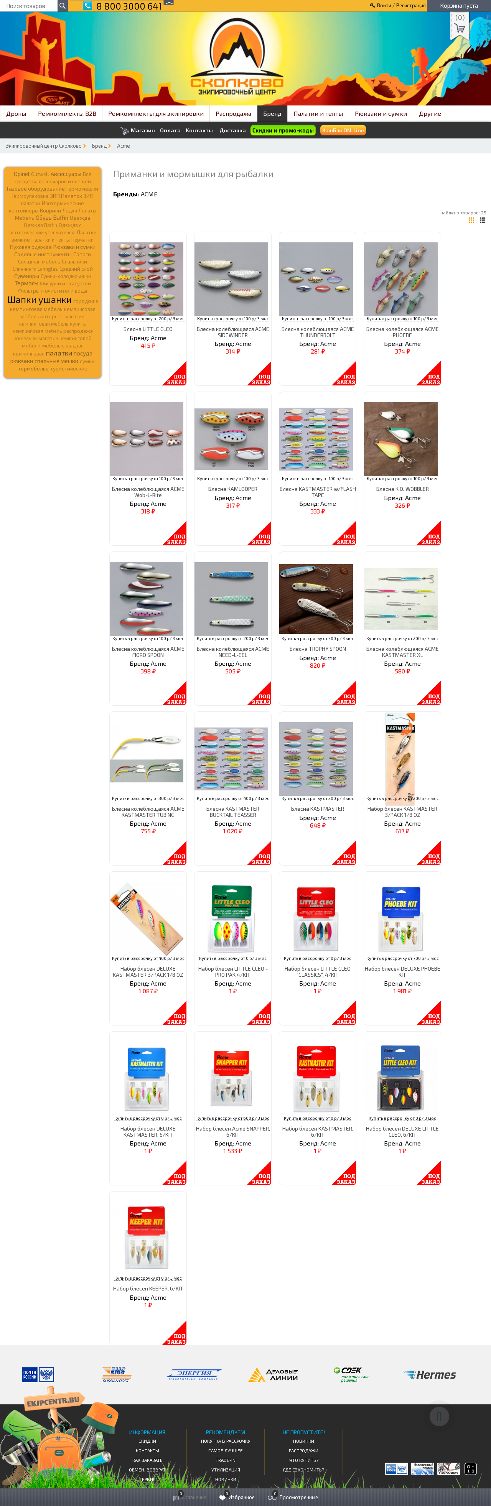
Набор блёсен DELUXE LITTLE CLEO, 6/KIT (402, 1131)
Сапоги (82, 254)
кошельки (25, 338)
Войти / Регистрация (401, 5)
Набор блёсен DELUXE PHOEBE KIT (402, 971)
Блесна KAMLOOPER (232, 489)
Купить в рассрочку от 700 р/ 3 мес (402, 958)
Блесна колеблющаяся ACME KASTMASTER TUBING (148, 811)
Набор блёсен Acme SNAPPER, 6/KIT (233, 1131)
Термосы (26, 282)
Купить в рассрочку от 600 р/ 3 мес (232, 1118)
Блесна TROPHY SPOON (318, 648)
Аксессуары (66, 173)
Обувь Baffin (52, 217)
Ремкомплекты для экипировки (156, 113)
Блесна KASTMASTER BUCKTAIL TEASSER (232, 811)
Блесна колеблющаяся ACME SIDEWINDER (233, 332)
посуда (83, 353)
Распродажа (233, 113)
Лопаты (87, 210)
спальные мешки (56, 360)
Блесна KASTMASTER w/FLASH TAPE (318, 492)
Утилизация (225, 1469)
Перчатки (82, 240)
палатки (59, 353)
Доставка (232, 130)
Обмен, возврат (147, 1469)
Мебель (24, 218)
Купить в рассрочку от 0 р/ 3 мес (233, 958)
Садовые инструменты (43, 254)
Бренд (272, 113)
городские (85, 301)
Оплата (170, 130)
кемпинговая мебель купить (52, 324)
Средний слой (76, 269)
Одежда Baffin (40, 225)
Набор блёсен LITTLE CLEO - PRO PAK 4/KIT (233, 971)
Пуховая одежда (31, 247)
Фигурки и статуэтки (65, 283)
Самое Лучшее (225, 1450)
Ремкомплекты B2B (67, 113)
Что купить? (303, 1460)
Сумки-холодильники (66, 276)
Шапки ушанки (39, 299)
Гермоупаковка (30, 196)
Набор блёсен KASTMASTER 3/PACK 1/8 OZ (402, 811)
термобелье (33, 368)
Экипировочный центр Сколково (44, 146)
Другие (430, 113)
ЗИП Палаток (66, 196)
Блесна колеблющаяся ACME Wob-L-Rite (148, 492)
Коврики (50, 210)
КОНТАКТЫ (147, 1450)
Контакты (199, 130)
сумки (87, 361)
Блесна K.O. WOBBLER (402, 489)
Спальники (74, 261)
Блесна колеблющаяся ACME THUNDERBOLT (318, 332)
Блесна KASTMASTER (317, 808)
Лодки (70, 210)
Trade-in (226, 1460)
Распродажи (303, 1450)
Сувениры (26, 276)
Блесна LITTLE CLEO (148, 329)
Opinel (22, 173)
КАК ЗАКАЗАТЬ (147, 1460)
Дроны (16, 113)
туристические (68, 368)
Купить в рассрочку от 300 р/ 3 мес (318, 638)
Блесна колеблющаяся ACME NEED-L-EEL (233, 651)
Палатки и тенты (318, 113)
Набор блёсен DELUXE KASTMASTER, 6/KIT (148, 1131)
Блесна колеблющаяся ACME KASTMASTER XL (402, 651)
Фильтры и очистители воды (52, 291)
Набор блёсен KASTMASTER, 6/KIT (317, 1131)
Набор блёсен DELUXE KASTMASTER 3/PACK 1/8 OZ (148, 971)
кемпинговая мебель (36, 309)
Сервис (147, 1479)
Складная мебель (39, 261)
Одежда (80, 218)
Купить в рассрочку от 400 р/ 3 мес (233, 798)
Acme (123, 146)
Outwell (40, 174)
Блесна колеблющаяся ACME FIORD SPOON (148, 651)
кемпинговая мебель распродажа (53, 331)
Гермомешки (82, 189)
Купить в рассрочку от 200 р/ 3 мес (148, 318)
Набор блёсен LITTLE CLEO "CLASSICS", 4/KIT (318, 971)
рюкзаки (21, 360)
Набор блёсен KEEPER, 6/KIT (148, 1288)
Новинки (225, 1479)
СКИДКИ (147, 1440)
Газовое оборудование (36, 188)
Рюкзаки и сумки (381, 113)
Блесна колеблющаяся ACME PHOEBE (402, 332)
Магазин (137, 131)
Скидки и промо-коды (282, 130)
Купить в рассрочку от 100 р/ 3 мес (233, 318)
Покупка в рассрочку (225, 1440)
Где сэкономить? (303, 1469)
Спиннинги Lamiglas (35, 269)
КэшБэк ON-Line (343, 130)
